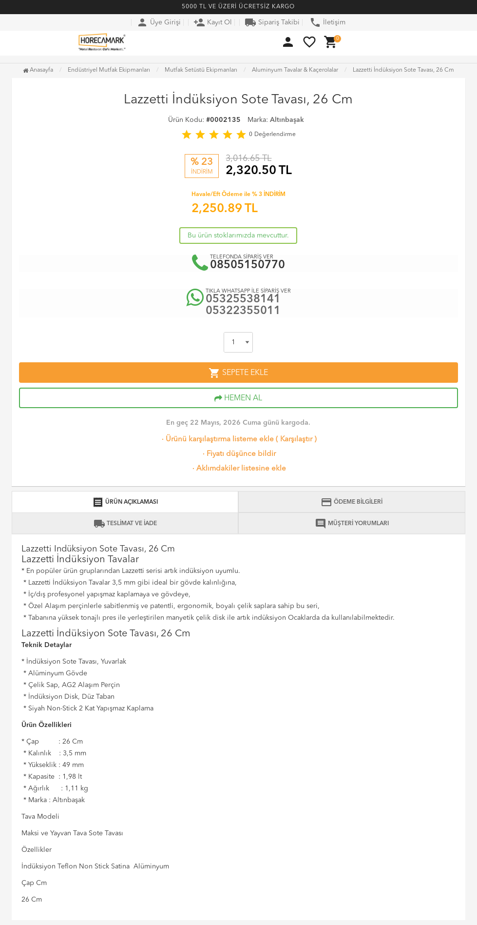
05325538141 (243, 299)
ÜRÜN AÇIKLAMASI (125, 502)
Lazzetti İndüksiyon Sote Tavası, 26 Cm (403, 70)
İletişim (327, 22)
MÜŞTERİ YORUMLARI (352, 523)
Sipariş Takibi (272, 22)
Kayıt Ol (212, 22)
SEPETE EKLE (238, 373)
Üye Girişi (158, 22)
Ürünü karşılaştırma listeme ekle (217, 439)
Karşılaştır (296, 439)
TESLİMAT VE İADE (125, 523)
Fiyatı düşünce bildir (238, 454)
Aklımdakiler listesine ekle (238, 468)
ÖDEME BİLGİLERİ (351, 502)
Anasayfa (38, 70)
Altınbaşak (287, 120)
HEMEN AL (238, 398)
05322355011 (243, 311)
